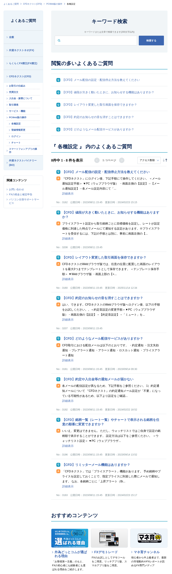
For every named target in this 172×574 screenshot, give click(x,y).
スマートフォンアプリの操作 (23, 150)
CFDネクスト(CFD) (32, 4)
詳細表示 (68, 193)
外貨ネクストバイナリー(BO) (23, 162)
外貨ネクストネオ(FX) (21, 50)
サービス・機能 (17, 111)
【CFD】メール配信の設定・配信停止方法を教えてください (101, 79)
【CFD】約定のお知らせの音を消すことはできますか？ (98, 117)
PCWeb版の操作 (54, 4)
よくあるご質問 (11, 4)
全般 (11, 37)
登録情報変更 (18, 130)
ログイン (16, 136)
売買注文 (13, 92)
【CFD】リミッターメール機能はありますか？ (96, 465)
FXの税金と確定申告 (20, 194)
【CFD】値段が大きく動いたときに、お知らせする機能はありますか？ (108, 92)
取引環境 (13, 104)
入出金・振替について (20, 98)
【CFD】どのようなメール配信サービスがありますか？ (98, 129)
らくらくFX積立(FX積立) (23, 63)
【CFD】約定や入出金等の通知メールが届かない (97, 379)
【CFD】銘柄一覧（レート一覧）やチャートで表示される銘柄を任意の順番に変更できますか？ (110, 422)
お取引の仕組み (17, 85)
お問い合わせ (16, 189)
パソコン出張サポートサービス (24, 201)
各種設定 (16, 123)
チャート (16, 142)
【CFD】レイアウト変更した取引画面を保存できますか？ (99, 104)
